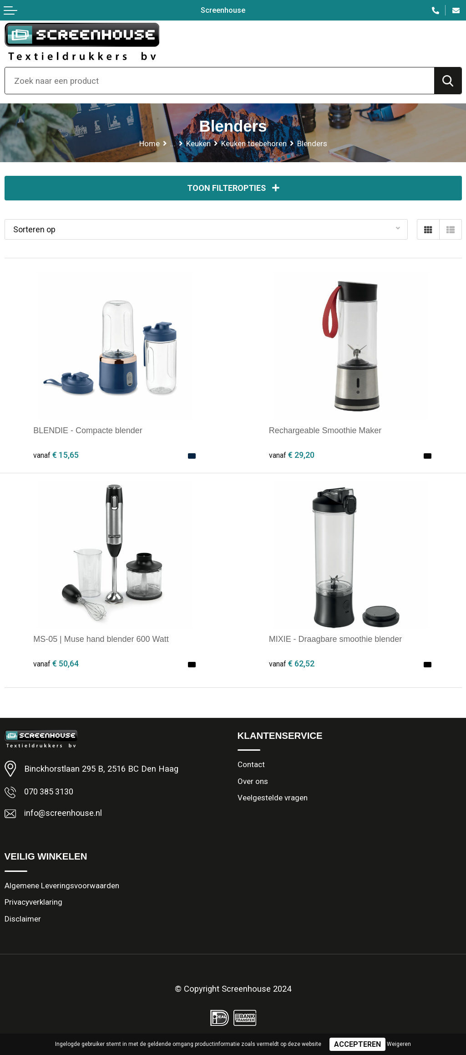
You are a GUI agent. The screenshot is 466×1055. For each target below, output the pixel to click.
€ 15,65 (56, 456)
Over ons (253, 782)
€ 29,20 (291, 456)
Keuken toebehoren (254, 143)
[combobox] (219, 80)
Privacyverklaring (34, 904)
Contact (251, 765)
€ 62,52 (291, 664)
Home (148, 143)
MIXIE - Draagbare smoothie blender (337, 639)
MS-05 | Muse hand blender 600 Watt (102, 639)
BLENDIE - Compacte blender (89, 430)
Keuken (198, 143)
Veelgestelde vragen (273, 799)
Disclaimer (23, 921)
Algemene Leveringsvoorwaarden (62, 886)
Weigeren (399, 1044)
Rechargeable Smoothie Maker (327, 430)
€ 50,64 (56, 664)
